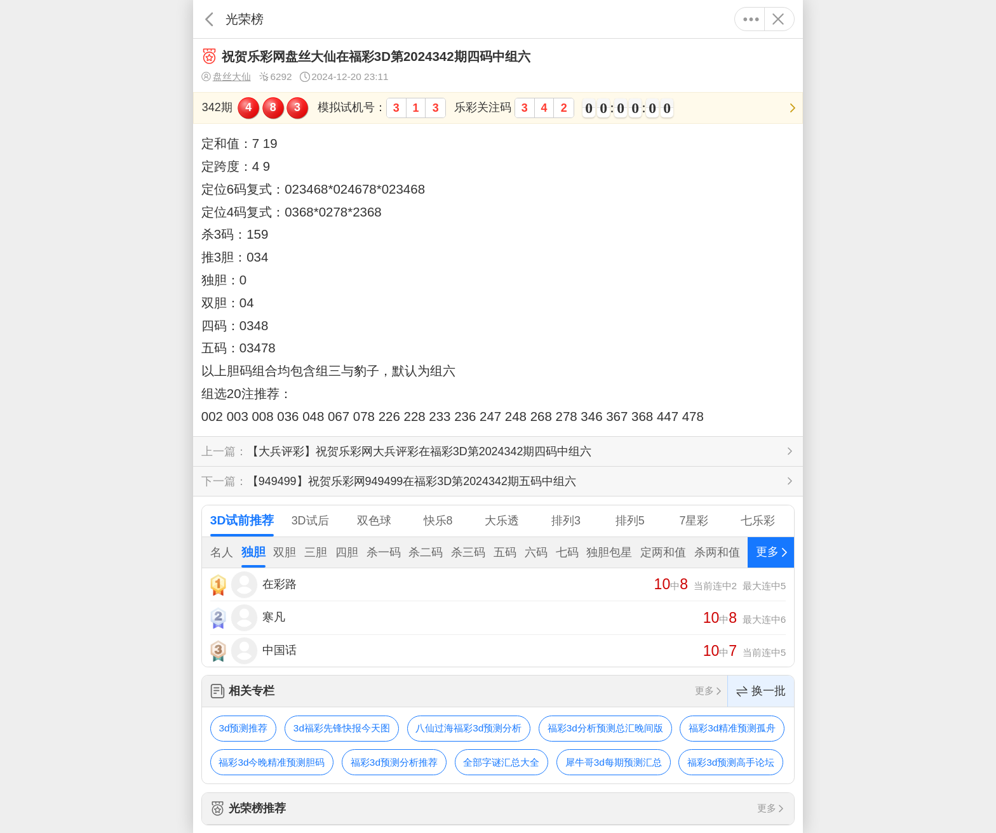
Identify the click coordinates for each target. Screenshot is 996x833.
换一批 (761, 691)
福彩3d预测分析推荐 (394, 762)
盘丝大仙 (226, 77)
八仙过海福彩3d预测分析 (468, 728)
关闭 (778, 19)
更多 (751, 19)
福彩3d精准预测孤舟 (732, 728)
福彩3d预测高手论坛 (730, 762)
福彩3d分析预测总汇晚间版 (605, 728)
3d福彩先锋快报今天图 (341, 728)
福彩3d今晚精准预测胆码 (272, 762)
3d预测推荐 (243, 728)
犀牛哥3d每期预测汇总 (613, 762)
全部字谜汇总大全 (501, 762)
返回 (209, 19)
